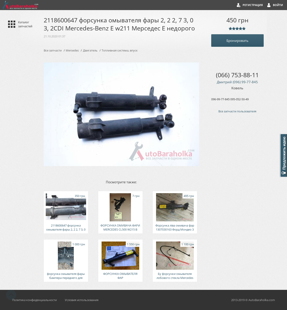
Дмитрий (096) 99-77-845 (237, 82)
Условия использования (81, 300)
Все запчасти (53, 50)
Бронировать (237, 40)
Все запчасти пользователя (237, 111)
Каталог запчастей (25, 24)
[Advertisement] (237, 192)
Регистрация (253, 5)
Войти (278, 5)
